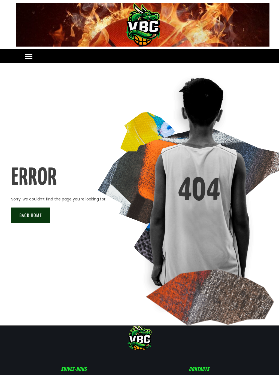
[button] (28, 56)
